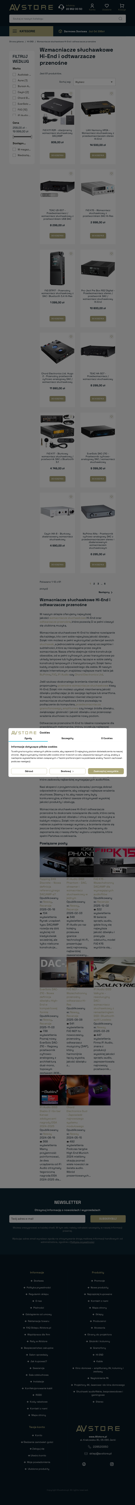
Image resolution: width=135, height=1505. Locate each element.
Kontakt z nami (38, 1408)
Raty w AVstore (38, 1341)
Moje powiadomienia (38, 1462)
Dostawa (39, 1280)
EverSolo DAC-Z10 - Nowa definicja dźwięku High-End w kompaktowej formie (49, 1000)
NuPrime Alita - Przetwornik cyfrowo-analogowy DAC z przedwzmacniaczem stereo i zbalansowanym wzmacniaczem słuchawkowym (98, 540)
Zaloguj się (38, 1448)
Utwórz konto (38, 1455)
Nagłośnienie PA (100, 1378)
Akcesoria (99, 1327)
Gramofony (99, 1347)
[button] (92, 7)
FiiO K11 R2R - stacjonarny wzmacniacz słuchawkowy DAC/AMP (57, 133)
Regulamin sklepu (39, 1294)
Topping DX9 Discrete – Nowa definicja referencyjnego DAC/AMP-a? (50, 886)
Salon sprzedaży (38, 1354)
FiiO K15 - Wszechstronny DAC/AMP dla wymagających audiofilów (104, 886)
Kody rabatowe (38, 1401)
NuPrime (45, 674)
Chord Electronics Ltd (89, 674)
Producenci (99, 1321)
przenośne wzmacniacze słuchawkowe (83, 685)
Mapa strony (38, 1415)
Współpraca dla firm (38, 1334)
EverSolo (24, 103)
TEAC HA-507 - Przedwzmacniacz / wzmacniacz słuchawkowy (98, 376)
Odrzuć (29, 771)
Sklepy (99, 1314)
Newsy (47, 902)
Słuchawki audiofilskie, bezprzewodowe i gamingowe (99, 1393)
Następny (106, 592)
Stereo (99, 1401)
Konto (38, 1435)
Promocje (99, 1280)
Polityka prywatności (39, 1287)
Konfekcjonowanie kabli (38, 1388)
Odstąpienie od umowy (39, 1314)
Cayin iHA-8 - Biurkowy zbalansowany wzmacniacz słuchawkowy (57, 536)
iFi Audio (24, 115)
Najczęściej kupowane (99, 1294)
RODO (39, 1394)
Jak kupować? (38, 1361)
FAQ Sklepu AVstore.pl (38, 1327)
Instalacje (38, 1381)
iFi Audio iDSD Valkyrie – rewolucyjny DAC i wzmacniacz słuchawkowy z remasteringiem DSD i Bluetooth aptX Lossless (104, 1004)
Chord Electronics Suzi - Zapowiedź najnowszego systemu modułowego (77, 1116)
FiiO (22, 109)
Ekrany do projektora (100, 1334)
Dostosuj (67, 771)
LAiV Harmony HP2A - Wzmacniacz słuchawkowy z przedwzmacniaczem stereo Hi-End (98, 134)
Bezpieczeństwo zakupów (38, 1347)
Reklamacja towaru (38, 1321)
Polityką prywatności (82, 1242)
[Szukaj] (67, 19)
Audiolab (24, 74)
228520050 (100, 1446)
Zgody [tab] (28, 738)
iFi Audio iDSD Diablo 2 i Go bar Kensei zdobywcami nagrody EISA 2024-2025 (50, 1116)
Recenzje (45, 905)
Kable (99, 1361)
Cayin (23, 92)
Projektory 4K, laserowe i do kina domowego (99, 1384)
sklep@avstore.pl (100, 1453)
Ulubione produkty (38, 1468)
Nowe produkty (99, 1287)
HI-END (99, 1354)
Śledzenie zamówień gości (38, 1442)
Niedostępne (24, 155)
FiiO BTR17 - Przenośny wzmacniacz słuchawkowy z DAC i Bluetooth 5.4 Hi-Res (57, 293)
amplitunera (70, 708)
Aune (23, 80)
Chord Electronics (24, 97)
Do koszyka (57, 155)
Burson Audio (24, 86)
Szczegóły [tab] (67, 738)
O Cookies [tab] (107, 738)
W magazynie (24, 149)
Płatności (38, 1307)
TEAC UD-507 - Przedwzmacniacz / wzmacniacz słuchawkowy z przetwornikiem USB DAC (57, 214)
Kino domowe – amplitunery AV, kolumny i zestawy (100, 1370)
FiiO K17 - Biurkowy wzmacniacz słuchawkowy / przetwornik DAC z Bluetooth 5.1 (57, 458)
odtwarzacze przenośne (55, 622)
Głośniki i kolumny (99, 1341)
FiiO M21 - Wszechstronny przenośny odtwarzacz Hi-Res (77, 996)
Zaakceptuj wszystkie (106, 771)
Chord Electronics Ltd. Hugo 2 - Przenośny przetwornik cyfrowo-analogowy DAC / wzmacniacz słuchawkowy (57, 377)
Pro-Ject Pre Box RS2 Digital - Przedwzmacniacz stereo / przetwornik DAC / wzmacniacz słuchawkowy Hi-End (98, 296)
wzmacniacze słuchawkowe (68, 618)
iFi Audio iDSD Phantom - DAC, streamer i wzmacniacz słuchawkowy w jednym (77, 888)
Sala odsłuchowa (38, 1374)
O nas (38, 1300)
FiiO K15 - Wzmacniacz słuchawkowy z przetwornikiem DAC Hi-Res (98, 213)
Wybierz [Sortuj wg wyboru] (94, 82)
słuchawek (47, 644)
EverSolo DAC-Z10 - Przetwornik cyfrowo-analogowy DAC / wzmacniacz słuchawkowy (98, 458)
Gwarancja (38, 1368)
